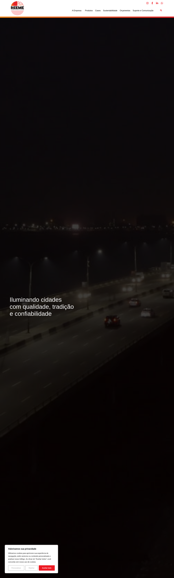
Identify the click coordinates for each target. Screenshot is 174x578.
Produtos (89, 11)
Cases (98, 11)
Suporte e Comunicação (143, 11)
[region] (31, 559)
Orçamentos (125, 11)
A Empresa (77, 10)
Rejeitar (31, 568)
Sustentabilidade (110, 11)
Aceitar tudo (46, 568)
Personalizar (16, 568)
